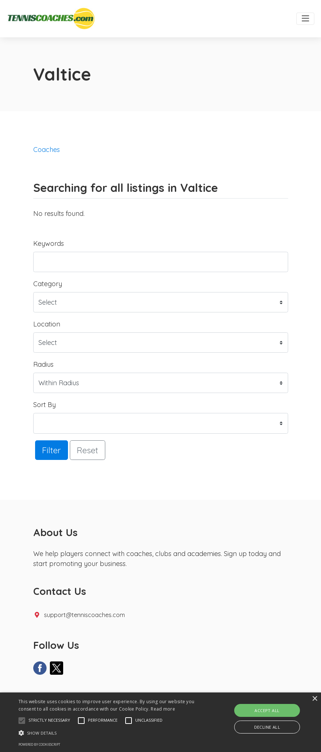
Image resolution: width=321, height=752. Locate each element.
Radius (43, 364)
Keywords (48, 243)
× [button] (314, 699)
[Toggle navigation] (305, 19)
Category (47, 284)
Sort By (44, 404)
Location (46, 324)
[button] (21, 720)
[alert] (160, 722)
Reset (87, 450)
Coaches (46, 149)
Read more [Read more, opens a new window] (163, 709)
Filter (51, 450)
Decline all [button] (267, 727)
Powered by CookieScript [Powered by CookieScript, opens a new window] (39, 744)
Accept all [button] (267, 710)
